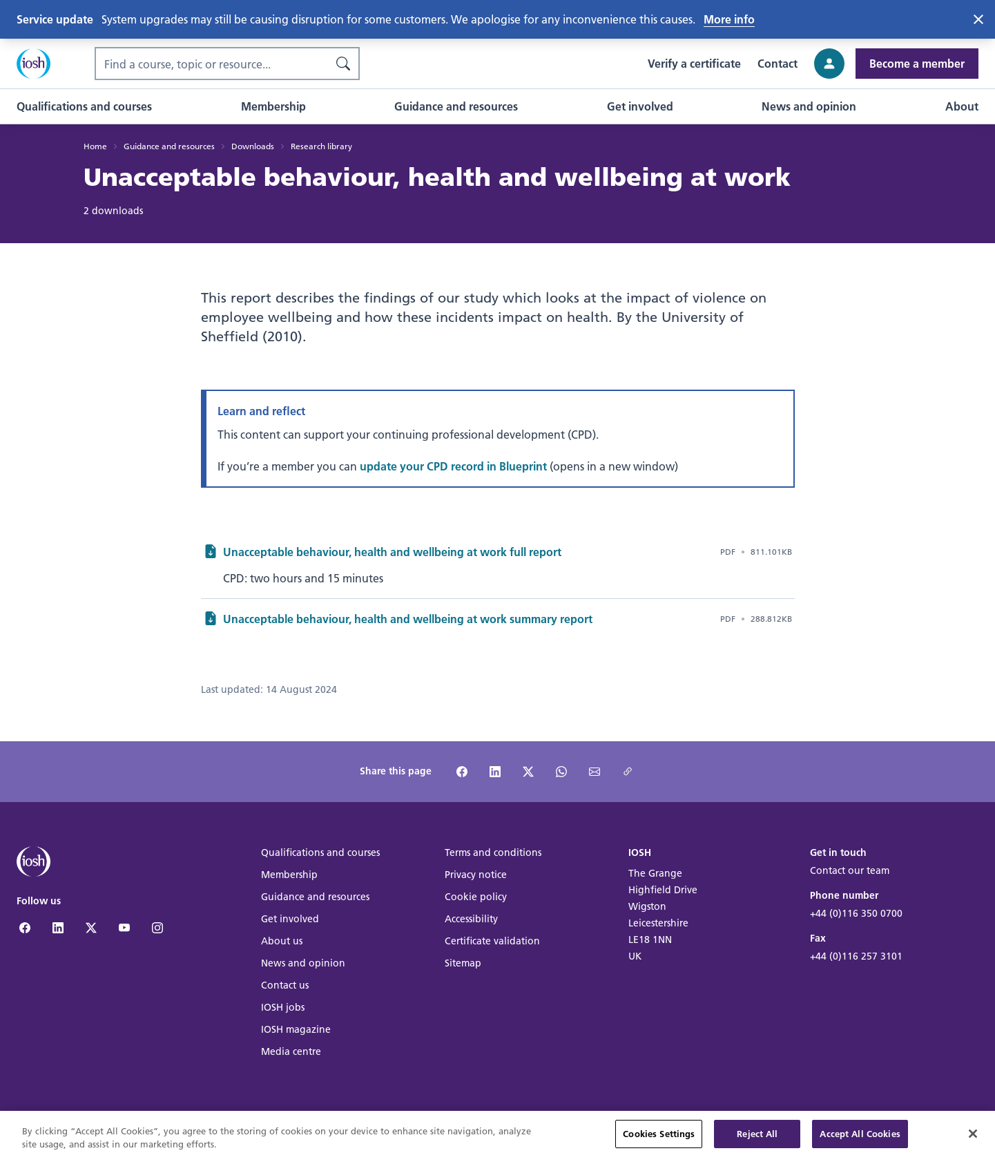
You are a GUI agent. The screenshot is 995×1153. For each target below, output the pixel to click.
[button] (84, 106)
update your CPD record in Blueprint (453, 466)
